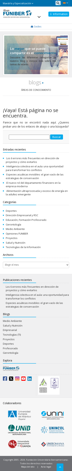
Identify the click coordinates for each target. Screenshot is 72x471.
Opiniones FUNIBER (17, 233)
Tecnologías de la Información (23, 247)
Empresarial (10, 330)
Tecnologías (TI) (12, 334)
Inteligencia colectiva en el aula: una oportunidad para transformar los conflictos (34, 168)
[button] (65, 3)
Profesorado (10, 348)
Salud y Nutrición (15, 242)
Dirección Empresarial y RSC (22, 215)
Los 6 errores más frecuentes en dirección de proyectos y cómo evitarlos (32, 160)
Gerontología (13, 224)
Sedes (36, 26)
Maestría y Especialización (18, 3)
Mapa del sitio (28, 466)
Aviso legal (46, 466)
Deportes (11, 211)
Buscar (56, 137)
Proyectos (11, 238)
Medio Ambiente (15, 229)
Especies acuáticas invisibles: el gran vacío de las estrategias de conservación (35, 176)
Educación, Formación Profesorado (26, 220)
